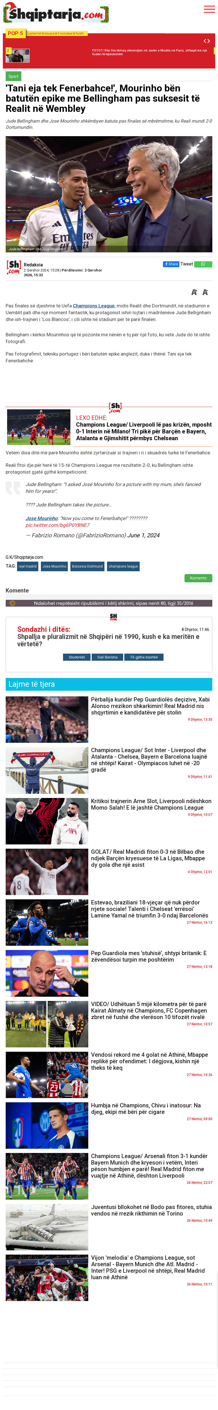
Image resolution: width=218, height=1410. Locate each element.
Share (171, 264)
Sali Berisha (107, 657)
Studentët (77, 657)
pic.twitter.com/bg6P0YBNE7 (57, 525)
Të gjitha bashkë (144, 657)
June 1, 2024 (143, 535)
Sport (13, 76)
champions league (123, 566)
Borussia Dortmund (87, 566)
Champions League (94, 306)
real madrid (28, 566)
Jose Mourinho (42, 518)
